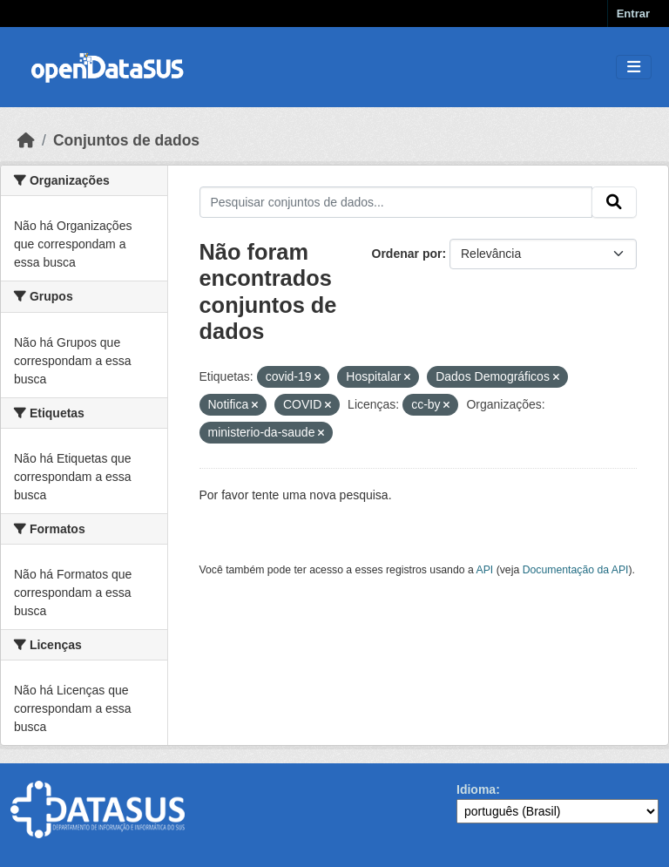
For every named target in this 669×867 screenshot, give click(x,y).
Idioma (476, 789)
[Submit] (614, 202)
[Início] (26, 140)
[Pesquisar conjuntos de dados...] (396, 202)
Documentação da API (576, 570)
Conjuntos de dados (126, 140)
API (485, 570)
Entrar (633, 13)
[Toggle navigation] (634, 67)
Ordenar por (407, 254)
